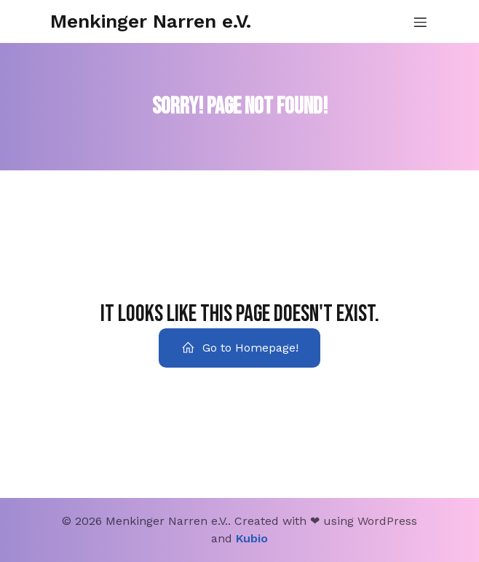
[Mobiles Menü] (420, 22)
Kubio (252, 538)
